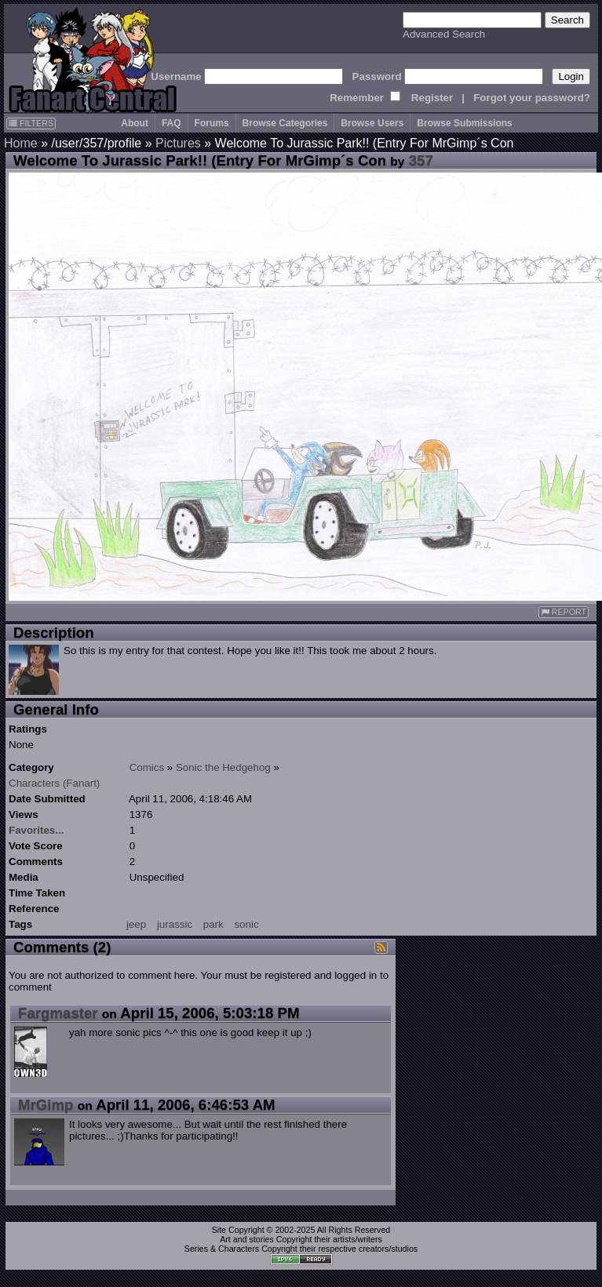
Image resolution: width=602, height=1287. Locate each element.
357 (421, 160)
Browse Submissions (464, 123)
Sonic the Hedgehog (223, 767)
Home (21, 143)
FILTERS (31, 123)
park (213, 924)
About (134, 123)
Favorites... (36, 830)
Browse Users (372, 123)
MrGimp (45, 1104)
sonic (246, 924)
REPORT (563, 612)
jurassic (174, 924)
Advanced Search (444, 34)
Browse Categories (285, 123)
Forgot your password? (531, 98)
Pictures (178, 143)
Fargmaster (58, 1013)
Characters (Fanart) (54, 783)
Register (432, 98)
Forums (212, 123)
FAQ (171, 123)
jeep (136, 924)
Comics (147, 767)
